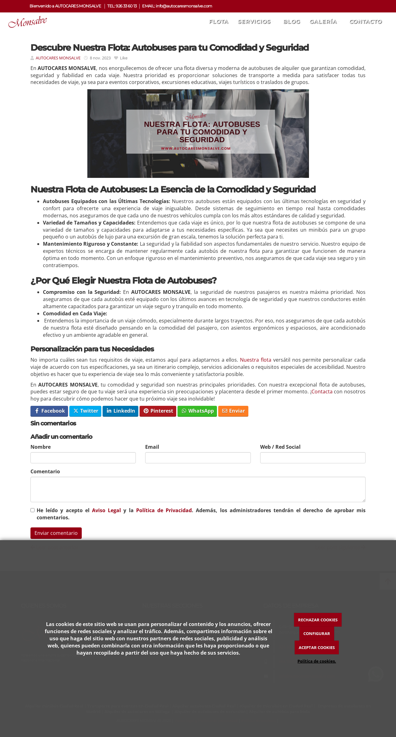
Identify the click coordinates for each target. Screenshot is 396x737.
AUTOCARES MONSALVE (58, 58)
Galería (325, 22)
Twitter (85, 410)
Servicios (256, 22)
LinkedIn (120, 410)
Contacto (365, 22)
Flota (218, 22)
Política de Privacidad (164, 510)
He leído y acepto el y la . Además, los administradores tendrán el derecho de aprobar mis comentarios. (201, 514)
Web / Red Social (280, 446)
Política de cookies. (316, 661)
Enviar (233, 410)
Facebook (49, 410)
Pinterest (158, 410)
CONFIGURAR (316, 633)
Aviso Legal (106, 510)
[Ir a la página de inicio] (25, 21)
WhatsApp (197, 410)
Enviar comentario (56, 533)
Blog (291, 22)
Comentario (45, 471)
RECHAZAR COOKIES (318, 620)
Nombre (40, 446)
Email (152, 446)
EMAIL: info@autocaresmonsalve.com (177, 6)
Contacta (322, 391)
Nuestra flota (255, 359)
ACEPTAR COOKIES (317, 647)
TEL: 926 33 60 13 (121, 6)
